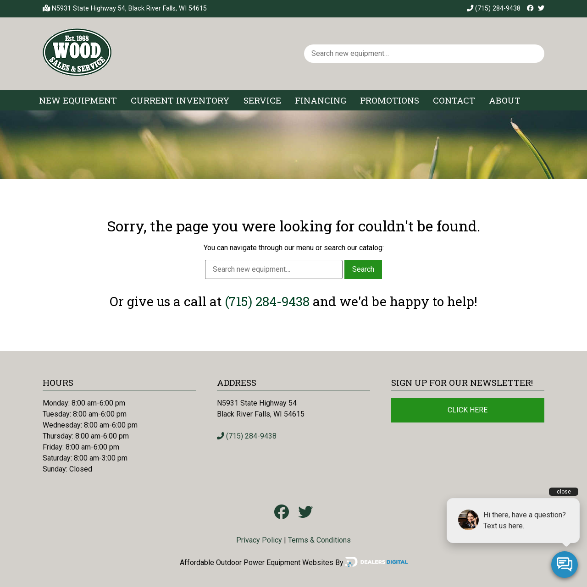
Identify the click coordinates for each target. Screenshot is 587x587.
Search (363, 269)
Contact (454, 100)
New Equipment (78, 100)
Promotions (389, 100)
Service (262, 100)
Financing (320, 100)
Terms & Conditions (319, 540)
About (505, 100)
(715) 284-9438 (494, 8)
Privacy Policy (259, 540)
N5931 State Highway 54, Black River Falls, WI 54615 (129, 8)
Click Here (467, 410)
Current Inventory (180, 100)
